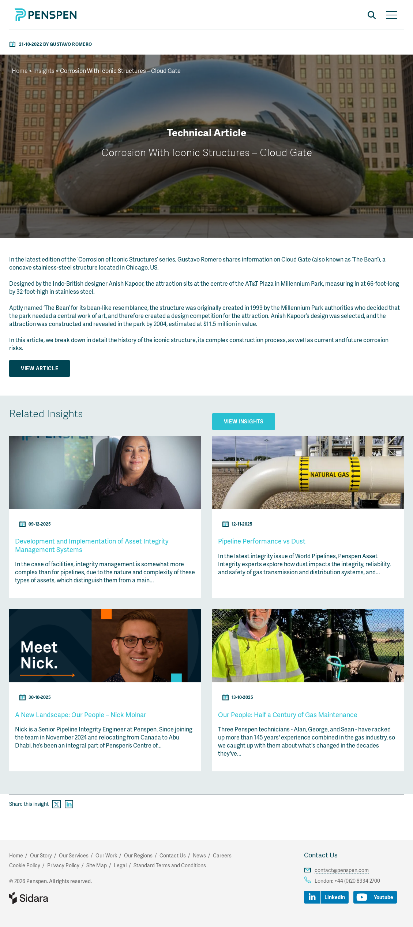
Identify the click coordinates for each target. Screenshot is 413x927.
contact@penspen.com (342, 870)
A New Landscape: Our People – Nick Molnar (80, 714)
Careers (222, 855)
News (199, 855)
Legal (120, 865)
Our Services (74, 855)
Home (20, 70)
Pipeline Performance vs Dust (261, 540)
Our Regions (138, 855)
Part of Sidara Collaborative (52, 898)
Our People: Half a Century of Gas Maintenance (287, 714)
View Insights (243, 421)
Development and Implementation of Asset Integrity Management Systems (92, 545)
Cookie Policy (24, 865)
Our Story (41, 855)
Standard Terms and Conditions (170, 865)
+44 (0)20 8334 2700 (357, 880)
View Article (39, 368)
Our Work (106, 855)
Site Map (96, 865)
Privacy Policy (63, 865)
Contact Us (321, 854)
